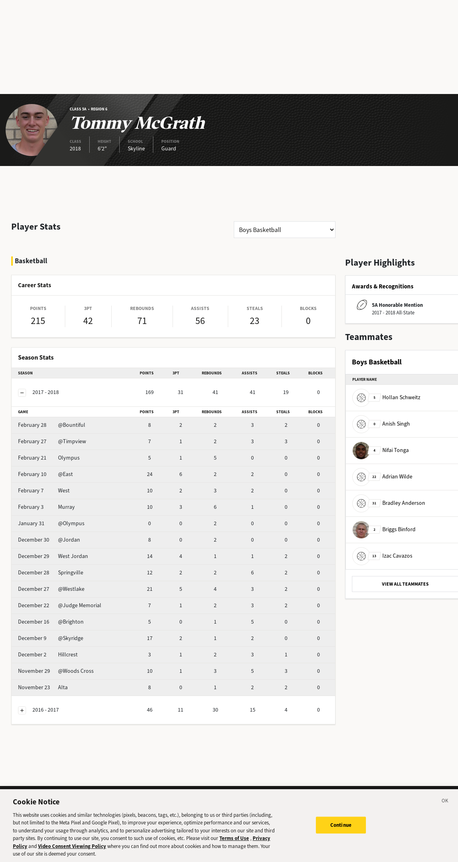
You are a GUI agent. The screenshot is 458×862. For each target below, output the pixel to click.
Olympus (49, 458)
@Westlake (51, 589)
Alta (43, 687)
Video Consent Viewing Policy (72, 850)
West (44, 490)
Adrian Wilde (382, 476)
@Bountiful (51, 425)
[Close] (445, 806)
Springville (50, 572)
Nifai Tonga (380, 450)
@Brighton (51, 622)
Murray (46, 507)
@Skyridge (50, 638)
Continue (341, 829)
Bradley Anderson (388, 502)
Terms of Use (234, 842)
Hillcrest (48, 654)
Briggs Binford (384, 529)
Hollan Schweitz (386, 397)
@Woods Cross (56, 671)
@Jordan (49, 540)
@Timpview (52, 441)
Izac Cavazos (382, 555)
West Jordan (53, 556)
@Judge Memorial (59, 605)
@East (45, 474)
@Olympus (51, 523)
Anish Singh (381, 423)
